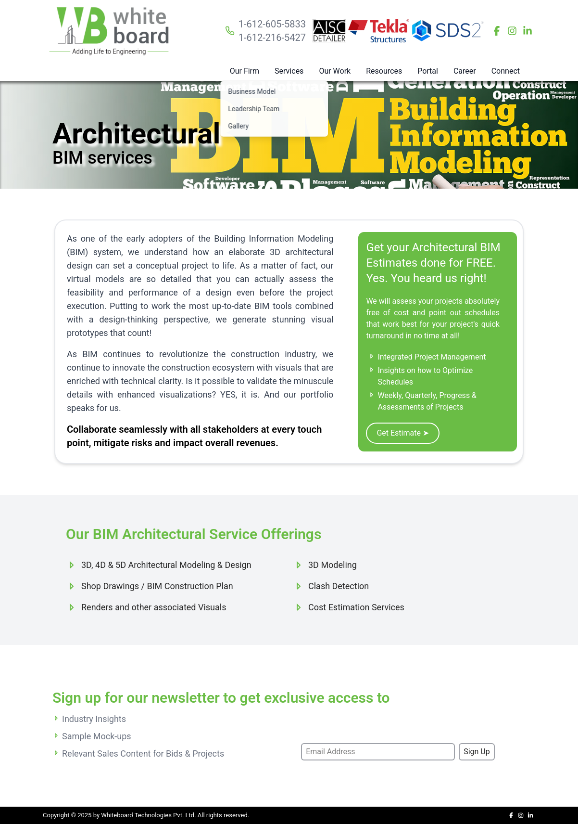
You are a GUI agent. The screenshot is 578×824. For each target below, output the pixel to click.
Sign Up (477, 751)
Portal (427, 71)
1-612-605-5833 (272, 24)
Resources (384, 71)
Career (464, 71)
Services (289, 71)
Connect (505, 71)
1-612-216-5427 (272, 37)
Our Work (335, 71)
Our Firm (244, 71)
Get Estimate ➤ (402, 433)
